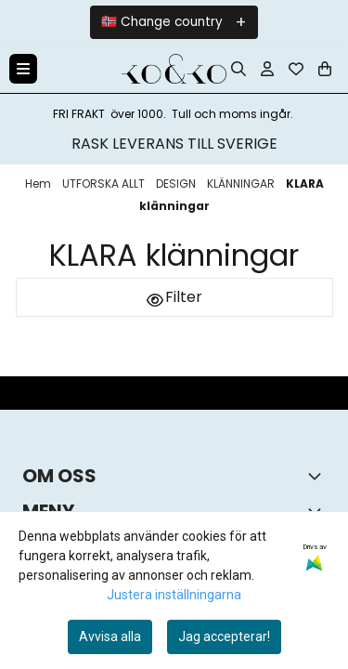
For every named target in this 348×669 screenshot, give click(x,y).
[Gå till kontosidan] (267, 69)
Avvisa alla (110, 636)
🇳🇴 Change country (162, 22)
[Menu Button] (23, 69)
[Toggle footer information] (318, 475)
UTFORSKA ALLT (105, 183)
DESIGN (177, 183)
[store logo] (174, 69)
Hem (39, 183)
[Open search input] (238, 68)
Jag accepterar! (224, 636)
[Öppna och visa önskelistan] (296, 69)
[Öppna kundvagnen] (325, 69)
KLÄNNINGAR (242, 183)
